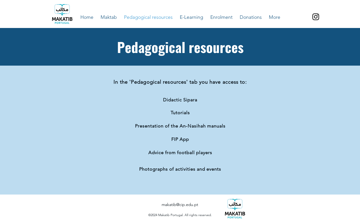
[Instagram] (315, 16)
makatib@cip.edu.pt (180, 204)
